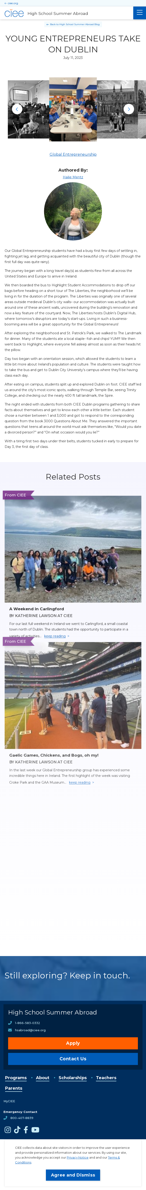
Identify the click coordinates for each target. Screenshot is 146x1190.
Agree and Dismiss (73, 1175)
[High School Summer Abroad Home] (67, 13)
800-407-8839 (21, 1118)
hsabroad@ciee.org (30, 1030)
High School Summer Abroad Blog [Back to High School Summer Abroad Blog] (79, 24)
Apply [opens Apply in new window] (73, 1043)
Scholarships (73, 1077)
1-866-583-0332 (27, 1023)
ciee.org (13, 3)
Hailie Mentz (73, 177)
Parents (13, 1088)
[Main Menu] (139, 13)
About (42, 1077)
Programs (16, 1077)
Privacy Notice (78, 1157)
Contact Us (73, 1059)
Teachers (106, 1077)
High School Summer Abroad (52, 1012)
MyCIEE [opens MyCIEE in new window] (9, 1101)
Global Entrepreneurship (73, 154)
